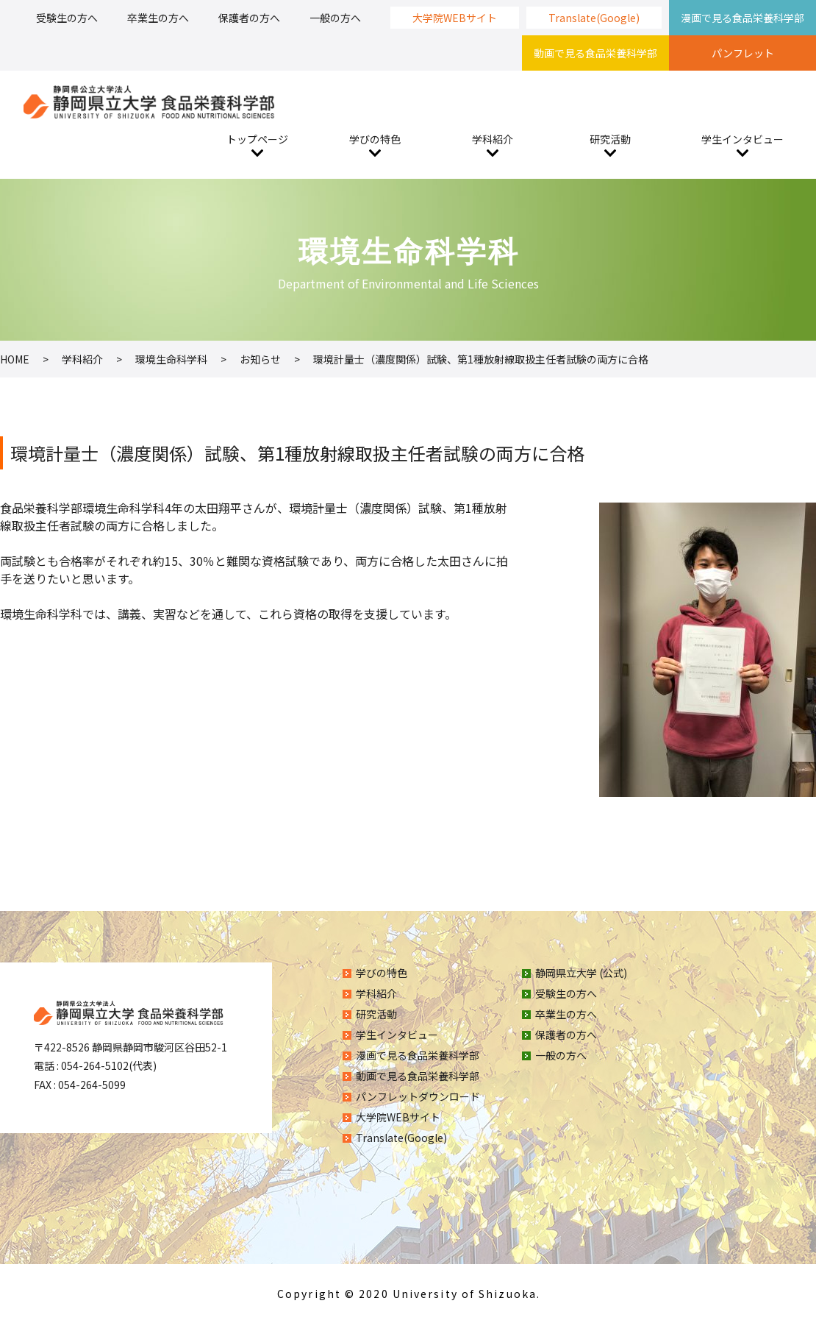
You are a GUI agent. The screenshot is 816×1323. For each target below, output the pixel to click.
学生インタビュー (742, 139)
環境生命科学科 (171, 359)
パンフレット (743, 53)
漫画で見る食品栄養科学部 (742, 17)
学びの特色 (375, 139)
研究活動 (610, 139)
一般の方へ (335, 17)
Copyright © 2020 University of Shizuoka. (408, 1293)
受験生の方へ (67, 17)
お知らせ (260, 359)
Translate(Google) (594, 17)
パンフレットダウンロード (418, 1096)
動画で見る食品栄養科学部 (595, 53)
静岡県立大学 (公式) (581, 972)
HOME (14, 359)
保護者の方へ (249, 17)
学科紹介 (492, 139)
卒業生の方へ (158, 17)
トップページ (257, 139)
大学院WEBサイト (454, 17)
